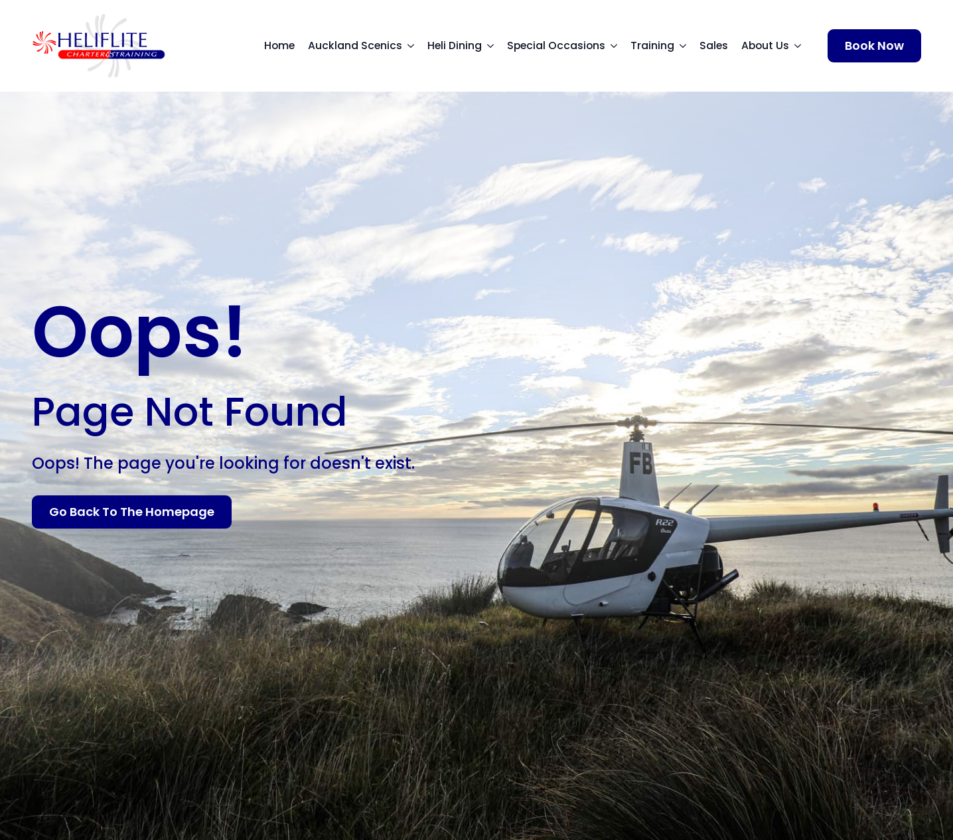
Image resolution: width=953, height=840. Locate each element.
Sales (713, 45)
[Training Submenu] (686, 45)
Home (279, 45)
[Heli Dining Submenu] (494, 45)
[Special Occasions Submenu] (617, 45)
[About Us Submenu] (801, 45)
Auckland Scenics (355, 45)
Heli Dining (454, 45)
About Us (765, 45)
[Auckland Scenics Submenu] (414, 45)
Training (652, 45)
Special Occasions (556, 45)
